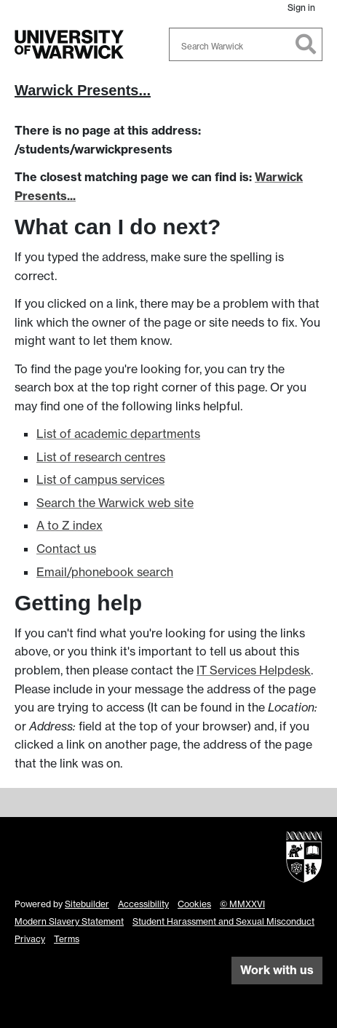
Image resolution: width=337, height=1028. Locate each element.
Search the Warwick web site (115, 502)
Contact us (66, 548)
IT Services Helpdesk (254, 670)
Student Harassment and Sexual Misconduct (223, 921)
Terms (66, 938)
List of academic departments (118, 433)
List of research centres (100, 457)
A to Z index (69, 525)
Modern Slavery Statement (69, 921)
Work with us (277, 970)
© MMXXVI (242, 903)
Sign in (301, 7)
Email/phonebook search (104, 572)
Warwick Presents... (83, 90)
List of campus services (100, 479)
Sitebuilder (87, 903)
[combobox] (246, 44)
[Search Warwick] (246, 44)
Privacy (30, 938)
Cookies (194, 903)
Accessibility (143, 903)
